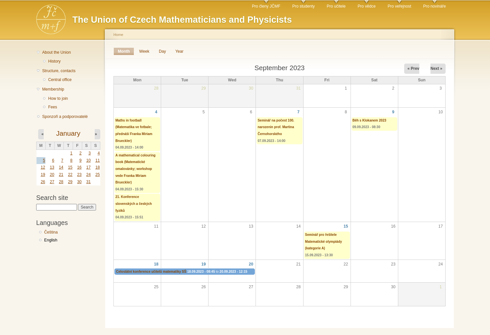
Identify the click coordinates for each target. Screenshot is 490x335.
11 (97, 160)
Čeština (51, 232)
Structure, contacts (58, 71)
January (68, 133)
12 (43, 167)
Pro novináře (434, 6)
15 (70, 167)
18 (97, 167)
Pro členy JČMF (266, 6)
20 (52, 174)
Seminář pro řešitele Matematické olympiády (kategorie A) (323, 241)
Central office (59, 79)
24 (88, 174)
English (50, 240)
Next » (436, 68)
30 (79, 182)
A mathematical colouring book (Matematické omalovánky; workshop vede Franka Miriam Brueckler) (135, 169)
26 (43, 182)
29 (70, 182)
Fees (52, 107)
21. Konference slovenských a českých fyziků (133, 203)
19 (43, 174)
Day (162, 51)
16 (79, 167)
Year (179, 51)
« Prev (413, 68)
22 (70, 174)
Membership (53, 89)
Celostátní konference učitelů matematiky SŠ (151, 271)
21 (61, 174)
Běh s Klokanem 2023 (369, 120)
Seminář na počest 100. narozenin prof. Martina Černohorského (275, 127)
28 (61, 182)
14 (61, 167)
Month (126, 51)
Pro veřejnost (399, 6)
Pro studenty (303, 6)
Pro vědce (366, 6)
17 (88, 167)
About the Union (56, 52)
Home (118, 35)
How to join (58, 98)
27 (52, 182)
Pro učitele (336, 6)
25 (97, 174)
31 (88, 182)
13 (52, 167)
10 (88, 160)
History (54, 61)
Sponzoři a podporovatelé (65, 116)
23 (79, 174)
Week (144, 51)
